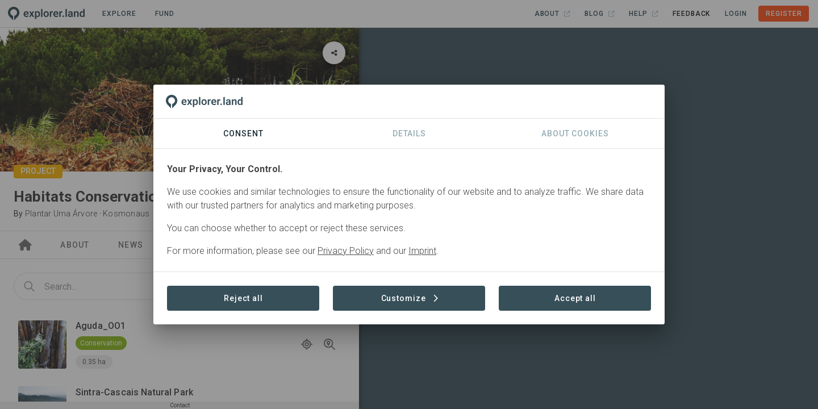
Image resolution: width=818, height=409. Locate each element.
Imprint (422, 250)
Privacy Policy (346, 250)
